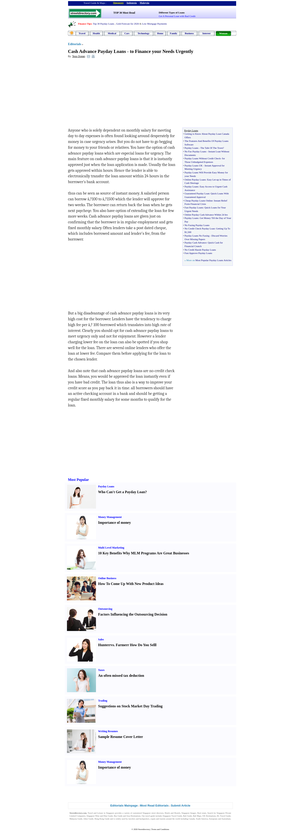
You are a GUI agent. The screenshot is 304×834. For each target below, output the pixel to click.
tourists (163, 819)
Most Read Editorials (154, 805)
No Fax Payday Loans (195, 151)
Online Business (107, 578)
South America (202, 819)
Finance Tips (85, 23)
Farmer (121, 645)
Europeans (213, 819)
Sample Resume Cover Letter (120, 737)
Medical (112, 33)
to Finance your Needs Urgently (161, 51)
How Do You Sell (143, 645)
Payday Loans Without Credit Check (203, 158)
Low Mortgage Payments (154, 23)
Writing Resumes (108, 731)
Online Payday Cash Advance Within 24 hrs (206, 214)
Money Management (110, 517)
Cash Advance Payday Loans (97, 51)
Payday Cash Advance (195, 242)
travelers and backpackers (138, 819)
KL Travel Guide (224, 816)
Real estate (201, 813)
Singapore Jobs (76, 822)
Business (189, 33)
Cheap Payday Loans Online (199, 200)
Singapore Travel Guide (172, 816)
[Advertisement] (104, 94)
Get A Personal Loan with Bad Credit (177, 16)
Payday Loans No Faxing (197, 235)
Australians (226, 819)
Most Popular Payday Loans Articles (213, 260)
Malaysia (144, 2)
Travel (82, 33)
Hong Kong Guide (101, 819)
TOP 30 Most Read (124, 12)
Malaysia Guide (76, 819)
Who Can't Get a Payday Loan (121, 492)
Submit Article (180, 805)
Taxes (101, 670)
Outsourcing (105, 608)
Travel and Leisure (95, 813)
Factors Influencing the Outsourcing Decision (132, 614)
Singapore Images (188, 813)
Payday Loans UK (194, 165)
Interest (206, 33)
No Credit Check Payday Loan (200, 228)
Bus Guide (118, 816)
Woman (223, 33)
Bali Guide (187, 816)
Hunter (103, 645)
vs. (113, 645)
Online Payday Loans (195, 179)
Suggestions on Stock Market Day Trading (130, 706)
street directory (157, 813)
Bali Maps (197, 816)
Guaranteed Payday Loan (197, 193)
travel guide (150, 816)
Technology (143, 33)
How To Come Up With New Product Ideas (131, 584)
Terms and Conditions (160, 829)
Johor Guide (88, 819)
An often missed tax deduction (121, 675)
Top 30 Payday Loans (103, 23)
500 (190, 232)
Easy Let (211, 179)
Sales (101, 639)
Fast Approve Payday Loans (198, 253)
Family (173, 33)
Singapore (118, 2)
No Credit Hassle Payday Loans (200, 249)
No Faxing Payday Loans (197, 225)
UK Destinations (209, 816)
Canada (192, 819)
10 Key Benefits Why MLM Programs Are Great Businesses (143, 553)
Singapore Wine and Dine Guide (100, 816)
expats (153, 819)
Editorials (74, 44)
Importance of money (114, 522)
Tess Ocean (78, 56)
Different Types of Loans (172, 12)
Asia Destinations (133, 816)
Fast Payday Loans (194, 207)
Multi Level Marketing (111, 547)
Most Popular (78, 480)
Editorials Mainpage (124, 805)
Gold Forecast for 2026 (127, 23)
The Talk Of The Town (211, 148)
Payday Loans (191, 148)
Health (96, 33)
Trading (102, 700)
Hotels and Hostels (172, 813)
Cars (126, 33)
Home (160, 33)
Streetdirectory (144, 829)
